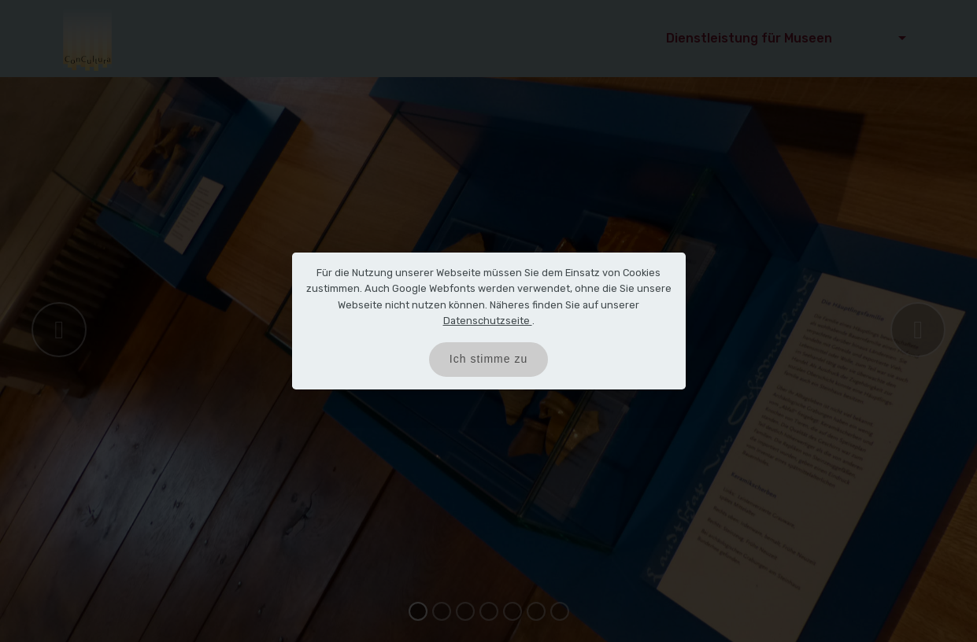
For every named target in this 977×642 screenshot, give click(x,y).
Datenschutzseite (487, 321)
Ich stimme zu (488, 358)
